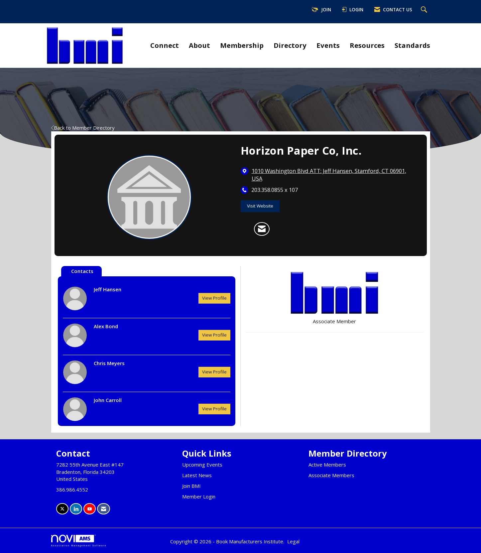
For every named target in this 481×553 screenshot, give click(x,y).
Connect (164, 45)
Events (328, 45)
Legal (293, 541)
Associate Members (331, 475)
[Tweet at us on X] (62, 509)
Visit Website (260, 206)
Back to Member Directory (83, 127)
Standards (412, 45)
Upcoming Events (202, 464)
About (199, 45)
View (214, 298)
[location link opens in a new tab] (334, 175)
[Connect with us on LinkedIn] (76, 509)
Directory (290, 45)
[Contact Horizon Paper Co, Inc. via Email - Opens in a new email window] (262, 229)
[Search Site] (425, 10)
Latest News (197, 475)
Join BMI (191, 486)
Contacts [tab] (82, 271)
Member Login (198, 496)
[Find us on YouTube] (89, 509)
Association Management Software (79, 541)
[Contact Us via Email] (103, 509)
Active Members (327, 464)
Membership (242, 45)
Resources (367, 45)
